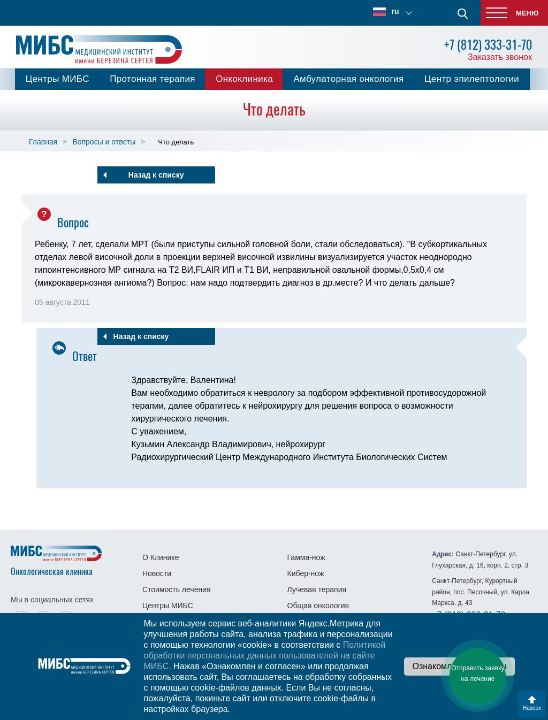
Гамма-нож (306, 557)
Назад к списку (156, 175)
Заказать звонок (500, 57)
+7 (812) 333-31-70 (488, 44)
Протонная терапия (152, 79)
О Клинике (160, 557)
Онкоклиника (244, 79)
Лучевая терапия (317, 589)
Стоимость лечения (176, 589)
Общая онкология (318, 605)
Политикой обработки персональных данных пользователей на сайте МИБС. (264, 655)
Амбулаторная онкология (348, 79)
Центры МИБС (57, 79)
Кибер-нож (305, 573)
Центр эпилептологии (471, 79)
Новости (156, 573)
